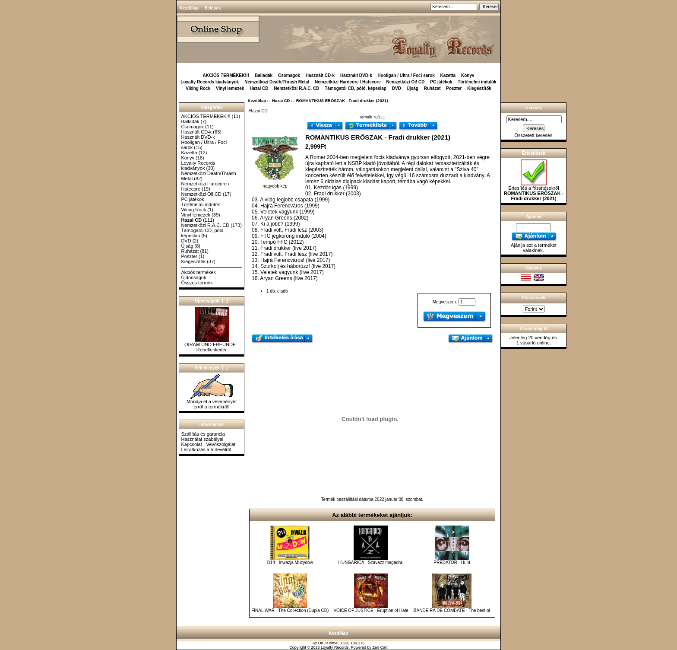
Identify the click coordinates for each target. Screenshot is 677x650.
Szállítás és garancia (203, 434)
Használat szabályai (202, 439)
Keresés (533, 107)
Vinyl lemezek (230, 88)
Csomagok (289, 75)
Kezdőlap (189, 8)
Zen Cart (380, 647)
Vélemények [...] (211, 368)
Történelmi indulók (477, 82)
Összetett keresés (533, 135)
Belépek (212, 8)
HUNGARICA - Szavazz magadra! (371, 562)
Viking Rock (198, 88)
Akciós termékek (198, 272)
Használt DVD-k (356, 75)
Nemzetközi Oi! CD (405, 82)
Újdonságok (193, 277)
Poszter (454, 88)
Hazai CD (281, 100)
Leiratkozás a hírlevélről (206, 449)
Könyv (468, 75)
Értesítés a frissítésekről (533, 191)
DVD (396, 88)
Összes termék (196, 282)
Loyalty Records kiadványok (209, 82)
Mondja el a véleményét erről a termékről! (212, 402)
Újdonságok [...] (211, 301)
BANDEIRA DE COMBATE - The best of (452, 610)
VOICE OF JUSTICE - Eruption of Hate (370, 610)
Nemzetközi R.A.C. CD (296, 88)
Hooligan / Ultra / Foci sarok (406, 75)
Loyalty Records (335, 647)
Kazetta (448, 75)
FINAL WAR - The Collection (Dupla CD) (290, 610)
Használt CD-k (320, 75)
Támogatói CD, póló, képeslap (355, 88)
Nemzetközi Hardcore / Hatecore (348, 82)
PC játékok (441, 82)
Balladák (263, 75)
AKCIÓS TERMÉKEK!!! (225, 75)
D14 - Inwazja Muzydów (290, 562)
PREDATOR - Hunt (451, 562)
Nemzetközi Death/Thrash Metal (276, 82)
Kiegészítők (479, 88)
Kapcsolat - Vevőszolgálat (208, 444)
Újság (412, 88)
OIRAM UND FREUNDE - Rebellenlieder (211, 345)
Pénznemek (533, 297)
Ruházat (432, 88)
